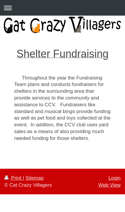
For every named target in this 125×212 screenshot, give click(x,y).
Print (13, 178)
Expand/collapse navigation (62, 7)
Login (114, 178)
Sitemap (34, 178)
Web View (109, 185)
